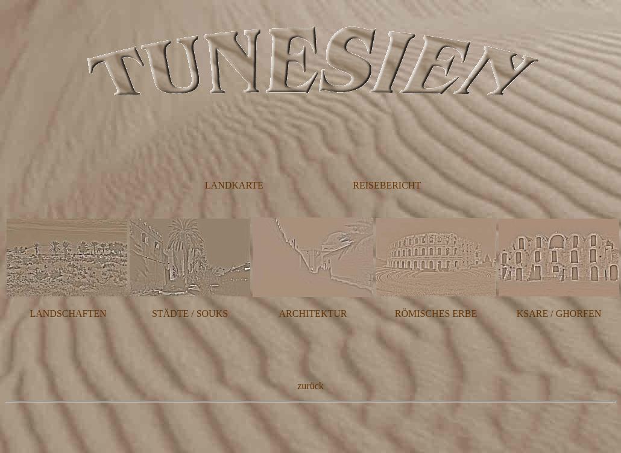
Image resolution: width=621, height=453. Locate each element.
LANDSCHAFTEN (68, 313)
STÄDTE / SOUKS (190, 313)
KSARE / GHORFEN (559, 313)
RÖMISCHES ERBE (436, 313)
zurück (310, 386)
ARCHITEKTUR (313, 313)
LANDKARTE (234, 185)
